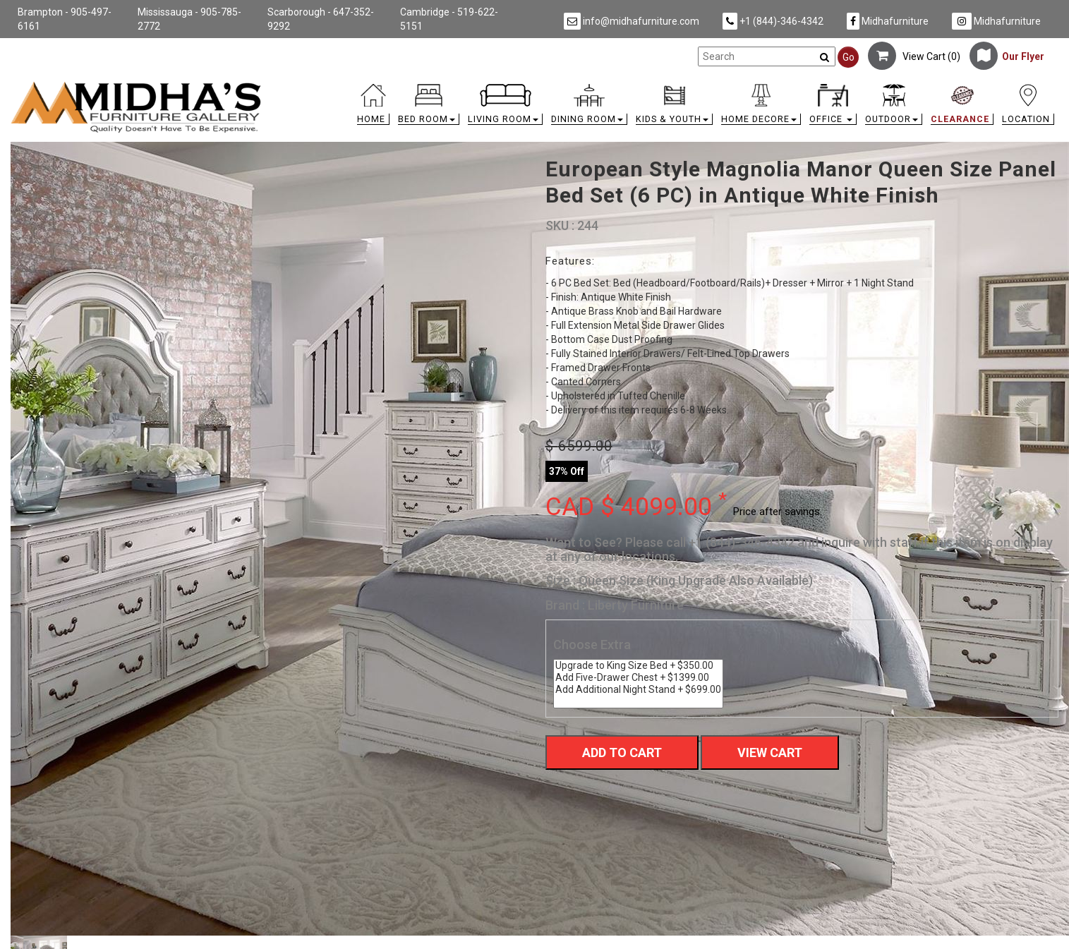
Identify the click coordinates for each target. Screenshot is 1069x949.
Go (848, 57)
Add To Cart (622, 752)
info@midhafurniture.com (631, 21)
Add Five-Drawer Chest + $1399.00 (638, 678)
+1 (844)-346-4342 (773, 21)
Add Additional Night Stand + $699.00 (638, 690)
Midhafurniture (888, 21)
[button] (428, 107)
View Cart (769, 752)
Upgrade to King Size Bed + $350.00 (638, 666)
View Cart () (914, 56)
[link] (665, 86)
